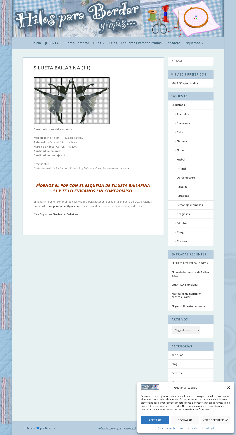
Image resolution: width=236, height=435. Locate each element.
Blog (174, 364)
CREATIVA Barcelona (185, 284)
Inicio (36, 43)
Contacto (173, 43)
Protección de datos (189, 428)
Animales (183, 114)
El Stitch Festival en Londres (190, 263)
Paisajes (182, 186)
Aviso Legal (208, 428)
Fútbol (181, 159)
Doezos (50, 428)
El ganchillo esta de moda (188, 306)
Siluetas (182, 223)
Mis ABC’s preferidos (185, 83)
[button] (228, 388)
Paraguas (183, 195)
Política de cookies (167, 428)
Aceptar (155, 420)
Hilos (97, 43)
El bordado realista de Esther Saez (190, 273)
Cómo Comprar (77, 43)
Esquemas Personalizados (141, 43)
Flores (180, 150)
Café (180, 132)
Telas (113, 43)
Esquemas (192, 43)
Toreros (182, 241)
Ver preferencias (215, 420)
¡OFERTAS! (53, 43)
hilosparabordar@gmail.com (64, 206)
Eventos (177, 373)
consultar (124, 168)
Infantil (182, 168)
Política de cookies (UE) (109, 428)
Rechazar (185, 420)
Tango (181, 232)
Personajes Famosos (190, 205)
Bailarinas (183, 123)
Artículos (177, 355)
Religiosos (183, 214)
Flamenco (183, 141)
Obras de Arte (186, 177)
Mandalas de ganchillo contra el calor (186, 295)
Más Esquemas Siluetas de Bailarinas (56, 214)
